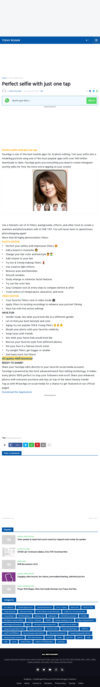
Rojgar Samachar (35, 628)
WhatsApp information (13, 624)
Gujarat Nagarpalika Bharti (80, 633)
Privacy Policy (60, 683)
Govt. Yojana (61, 607)
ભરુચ (14, 641)
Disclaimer (48, 683)
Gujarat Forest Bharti (68, 624)
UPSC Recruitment (34, 637)
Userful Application (15, 78)
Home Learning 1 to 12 (63, 620)
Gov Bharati (8, 607)
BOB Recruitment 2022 (27, 564)
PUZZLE (84, 615)
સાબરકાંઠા (61, 641)
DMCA (80, 683)
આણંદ (59, 637)
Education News (26, 611)
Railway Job (39, 615)
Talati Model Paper (69, 628)
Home (4, 78)
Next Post (93, 518)
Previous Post (8, 518)
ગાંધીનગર (85, 628)
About (27, 683)
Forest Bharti (9, 615)
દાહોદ (89, 637)
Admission (52, 615)
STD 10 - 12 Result (34, 620)
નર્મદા (6, 641)
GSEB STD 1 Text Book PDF (74, 611)
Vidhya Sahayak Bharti (85, 620)
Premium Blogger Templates (65, 679)
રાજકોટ (48, 620)
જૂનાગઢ (79, 637)
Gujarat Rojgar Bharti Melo (14, 628)
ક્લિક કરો (91, 100)
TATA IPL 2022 (52, 628)
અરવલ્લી (49, 637)
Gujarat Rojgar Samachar (13, 637)
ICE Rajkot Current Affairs (13, 620)
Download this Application (17, 392)
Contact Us (37, 683)
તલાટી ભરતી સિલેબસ (11, 633)
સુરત (28, 624)
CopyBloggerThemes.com (43, 679)
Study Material (9, 611)
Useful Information (44, 607)
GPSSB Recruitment (68, 615)
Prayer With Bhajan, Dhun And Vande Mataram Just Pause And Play (46, 589)
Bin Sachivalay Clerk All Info (33, 633)
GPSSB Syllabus (24, 615)
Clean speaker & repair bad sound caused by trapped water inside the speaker (51, 539)
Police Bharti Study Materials (48, 611)
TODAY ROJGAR (11, 40)
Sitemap (72, 683)
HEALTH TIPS (88, 607)
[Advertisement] (49, 18)
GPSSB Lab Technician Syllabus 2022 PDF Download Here (42, 551)
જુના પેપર (69, 637)
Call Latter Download (57, 633)
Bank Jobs (75, 607)
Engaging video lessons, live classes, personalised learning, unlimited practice (51, 576)
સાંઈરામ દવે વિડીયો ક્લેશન (44, 641)
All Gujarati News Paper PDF (45, 624)
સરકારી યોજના (26, 641)
